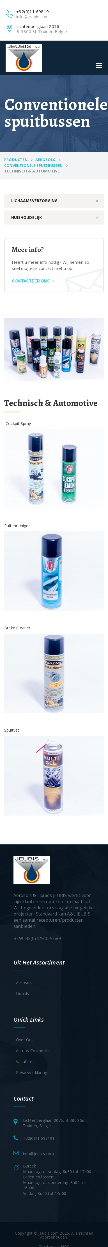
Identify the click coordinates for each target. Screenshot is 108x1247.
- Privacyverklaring (30, 1072)
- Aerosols (23, 982)
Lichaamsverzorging (34, 200)
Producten (15, 159)
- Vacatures (24, 1061)
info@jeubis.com (32, 16)
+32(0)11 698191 (39, 1138)
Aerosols (45, 159)
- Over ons (23, 1039)
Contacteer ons (33, 281)
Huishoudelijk (26, 217)
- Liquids (21, 993)
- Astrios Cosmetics (31, 1050)
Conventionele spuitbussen (33, 165)
